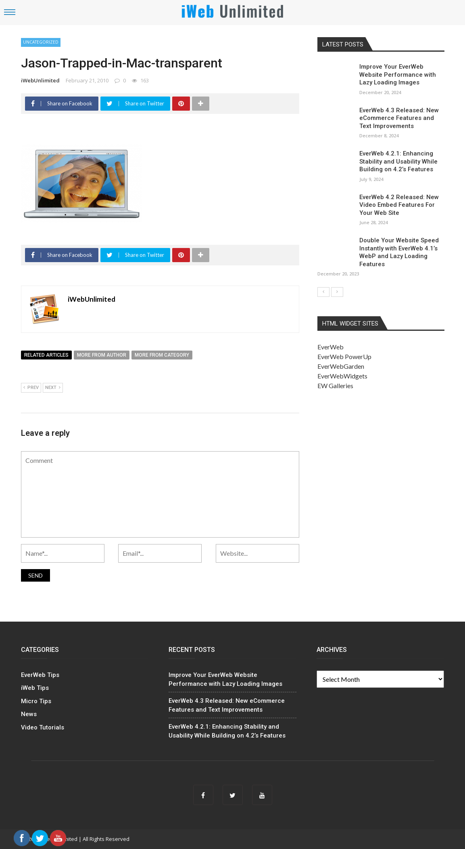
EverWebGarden (340, 366)
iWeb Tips (35, 687)
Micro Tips (36, 701)
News (29, 714)
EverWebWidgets (342, 376)
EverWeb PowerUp (344, 356)
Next (52, 387)
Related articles (46, 355)
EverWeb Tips (40, 675)
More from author (101, 355)
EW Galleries (335, 385)
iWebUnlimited (40, 80)
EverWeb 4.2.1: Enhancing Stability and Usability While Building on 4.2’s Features (398, 161)
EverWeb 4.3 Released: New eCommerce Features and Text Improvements (399, 118)
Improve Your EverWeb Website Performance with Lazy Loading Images (397, 74)
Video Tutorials (42, 727)
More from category (162, 355)
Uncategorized (40, 42)
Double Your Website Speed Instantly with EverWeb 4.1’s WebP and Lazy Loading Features (399, 252)
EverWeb (330, 347)
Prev (31, 387)
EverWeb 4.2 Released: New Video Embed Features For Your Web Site (399, 204)
